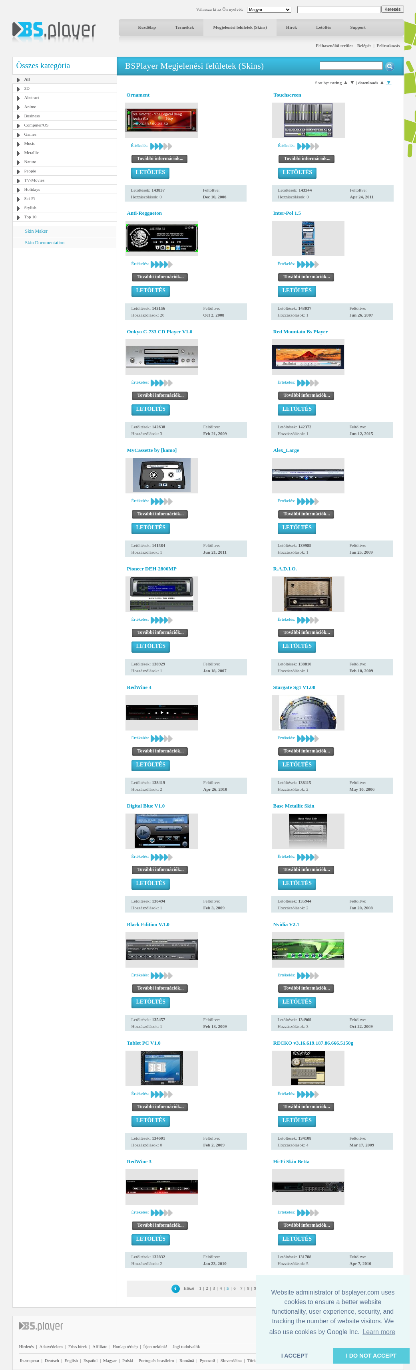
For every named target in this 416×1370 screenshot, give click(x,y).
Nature (30, 161)
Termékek (184, 27)
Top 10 (30, 216)
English (71, 1360)
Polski (127, 1360)
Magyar (110, 1360)
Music (30, 143)
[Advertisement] (64, 298)
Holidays (32, 189)
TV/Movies (34, 180)
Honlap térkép (125, 1346)
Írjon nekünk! (155, 1346)
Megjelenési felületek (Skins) (240, 27)
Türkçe (253, 1360)
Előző (189, 1288)
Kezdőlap (147, 27)
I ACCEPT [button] (294, 1355)
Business (32, 115)
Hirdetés (26, 1346)
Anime (30, 106)
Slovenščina (231, 1360)
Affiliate (99, 1346)
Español (91, 1360)
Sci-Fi (29, 198)
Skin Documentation (45, 242)
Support (358, 27)
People (30, 170)
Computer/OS (36, 125)
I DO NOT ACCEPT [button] (371, 1355)
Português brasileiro (156, 1360)
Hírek (291, 27)
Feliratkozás (388, 45)
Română (186, 1360)
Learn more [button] (378, 1331)
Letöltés (323, 27)
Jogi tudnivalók (186, 1346)
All (27, 79)
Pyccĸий (207, 1360)
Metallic (31, 152)
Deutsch (52, 1360)
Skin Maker (36, 231)
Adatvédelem (51, 1346)
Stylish (30, 207)
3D (27, 88)
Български (30, 1360)
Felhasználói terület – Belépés (343, 45)
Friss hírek (77, 1346)
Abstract (31, 97)
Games (30, 134)
